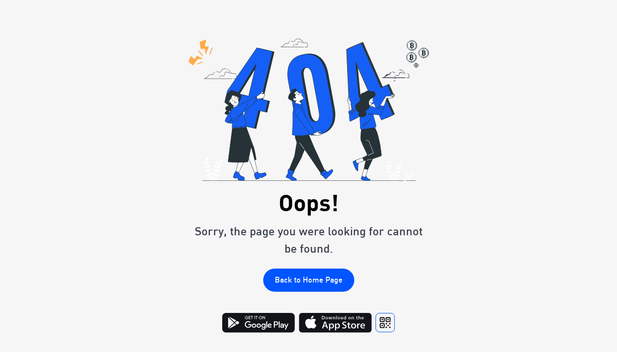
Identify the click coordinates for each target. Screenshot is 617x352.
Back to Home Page (309, 279)
